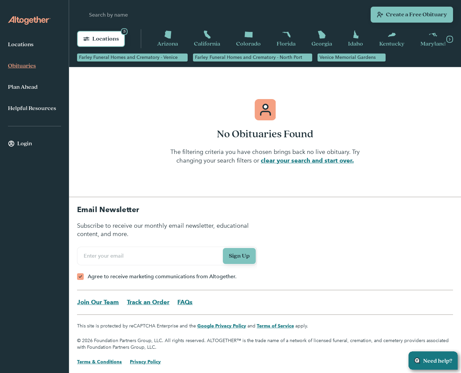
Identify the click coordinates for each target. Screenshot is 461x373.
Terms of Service (275, 325)
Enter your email (105, 255)
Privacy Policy (145, 361)
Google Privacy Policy (221, 325)
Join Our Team (98, 302)
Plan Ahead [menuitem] (23, 87)
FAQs (185, 302)
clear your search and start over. (307, 160)
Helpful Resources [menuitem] (32, 108)
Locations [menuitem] (21, 45)
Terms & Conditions (99, 361)
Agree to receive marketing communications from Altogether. (162, 276)
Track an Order (148, 302)
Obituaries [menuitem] (22, 66)
